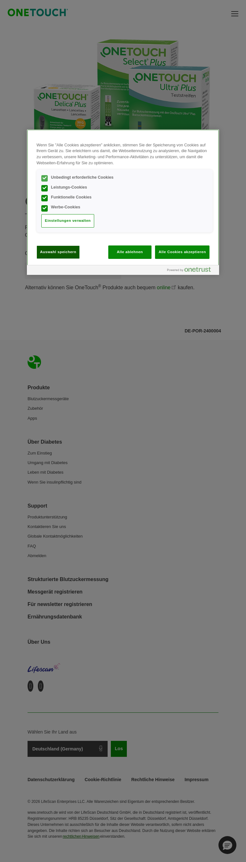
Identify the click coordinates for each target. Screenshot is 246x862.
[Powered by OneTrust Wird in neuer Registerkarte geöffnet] (191, 271)
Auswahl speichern (58, 252)
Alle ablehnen (130, 252)
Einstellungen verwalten (68, 220)
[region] (123, 202)
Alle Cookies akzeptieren (182, 252)
